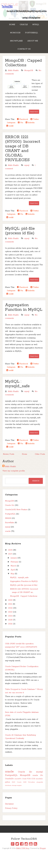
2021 (10, 604)
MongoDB (15, 33)
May (12, 574)
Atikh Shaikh (10, 466)
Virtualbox (31, 782)
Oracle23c (9, 779)
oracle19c (18, 779)
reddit (9, 126)
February (14, 562)
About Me (32, 41)
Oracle (24, 24)
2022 (10, 608)
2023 (10, 612)
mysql (26, 165)
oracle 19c (38, 775)
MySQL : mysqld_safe (17, 384)
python (7, 782)
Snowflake (16, 41)
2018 (10, 550)
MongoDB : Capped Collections (23, 63)
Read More (34, 112)
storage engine (17, 785)
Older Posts (40, 454)
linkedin (30, 122)
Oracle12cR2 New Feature (16, 509)
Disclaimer (9, 804)
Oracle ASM (21, 782)
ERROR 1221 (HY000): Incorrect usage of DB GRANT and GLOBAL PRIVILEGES (22, 148)
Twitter (35, 119)
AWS (13, 782)
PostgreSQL (31, 33)
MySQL (35, 24)
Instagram (10, 122)
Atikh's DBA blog (22, 848)
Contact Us (24, 49)
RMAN (8, 518)
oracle (7, 531)
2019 (10, 554)
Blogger (43, 848)
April (13, 570)
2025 (10, 620)
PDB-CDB (31, 779)
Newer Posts (8, 454)
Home (12, 24)
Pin (20, 122)
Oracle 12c (9, 505)
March (13, 566)
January (14, 558)
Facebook (22, 119)
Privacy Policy (11, 808)
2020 (10, 600)
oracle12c (39, 779)
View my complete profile (13, 471)
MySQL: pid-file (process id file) (20, 231)
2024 (10, 616)
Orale (24, 779)
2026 (10, 624)
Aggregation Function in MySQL (23, 307)
